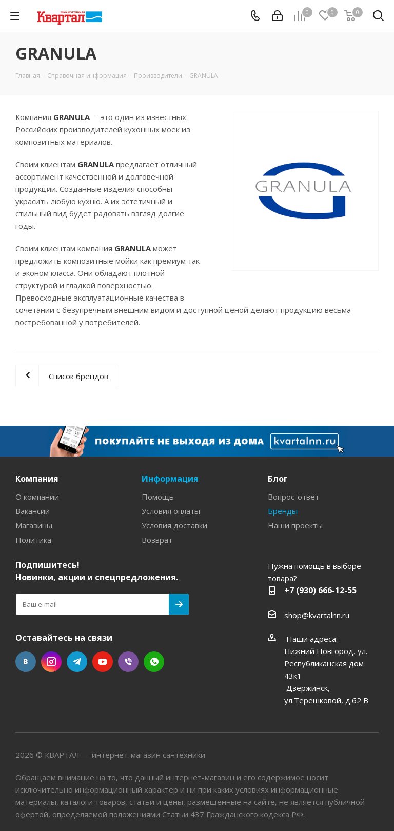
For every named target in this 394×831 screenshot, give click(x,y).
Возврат (157, 540)
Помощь (158, 496)
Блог (278, 478)
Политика (33, 540)
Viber (128, 661)
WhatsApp (154, 661)
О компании (37, 496)
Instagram (51, 661)
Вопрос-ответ (293, 496)
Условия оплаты (171, 511)
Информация (170, 478)
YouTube (102, 661)
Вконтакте (25, 661)
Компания (36, 478)
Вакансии (32, 511)
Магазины (33, 525)
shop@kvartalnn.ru (316, 615)
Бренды (283, 511)
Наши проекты (295, 525)
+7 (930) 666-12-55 (320, 590)
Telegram (77, 661)
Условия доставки (174, 525)
